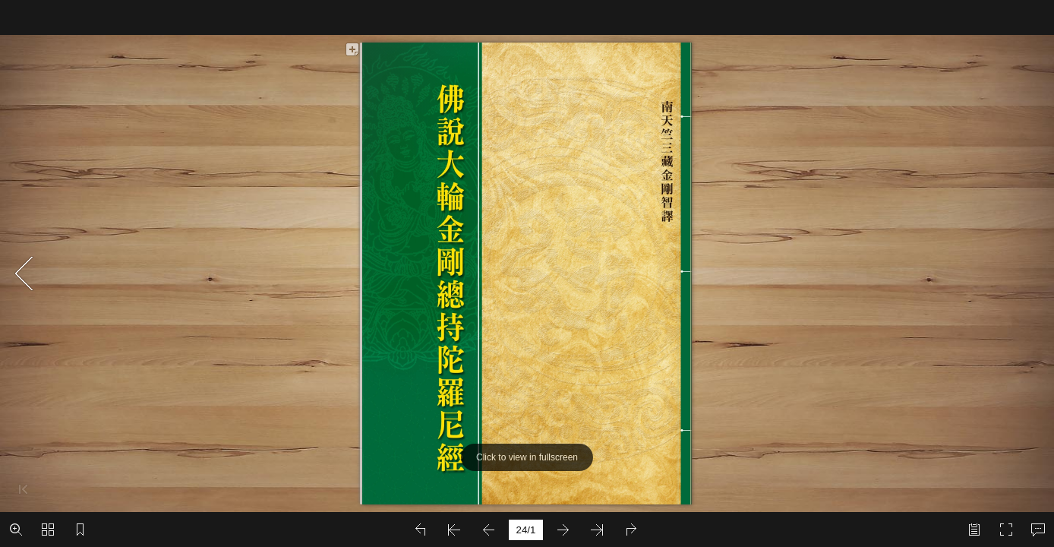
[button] (16, 529)
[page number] (526, 530)
